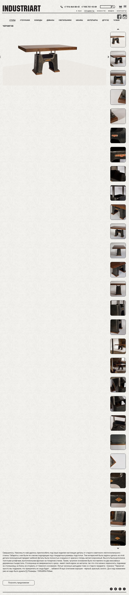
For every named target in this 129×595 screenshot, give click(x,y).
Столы (12, 20)
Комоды (38, 20)
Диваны (50, 20)
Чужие (116, 20)
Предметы (89, 11)
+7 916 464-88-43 (72, 7)
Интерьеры (92, 20)
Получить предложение (18, 583)
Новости (101, 11)
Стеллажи (25, 20)
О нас (79, 11)
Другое (105, 20)
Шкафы (79, 20)
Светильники (65, 20)
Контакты (122, 11)
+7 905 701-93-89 (89, 7)
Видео (111, 11)
